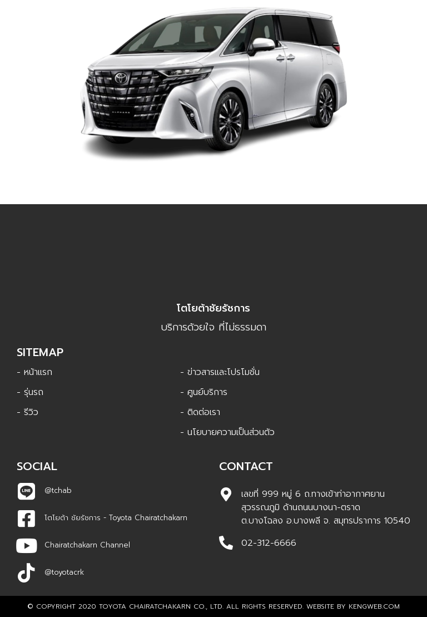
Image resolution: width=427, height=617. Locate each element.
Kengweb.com (374, 606)
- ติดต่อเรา (200, 412)
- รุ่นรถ (30, 392)
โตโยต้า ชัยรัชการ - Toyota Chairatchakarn (115, 517)
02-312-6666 (268, 543)
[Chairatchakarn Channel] (26, 545)
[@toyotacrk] (26, 573)
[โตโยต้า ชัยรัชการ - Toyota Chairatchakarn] (26, 518)
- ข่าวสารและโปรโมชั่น (220, 372)
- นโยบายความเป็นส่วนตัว (227, 432)
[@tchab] (26, 491)
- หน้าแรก (34, 372)
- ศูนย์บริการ (203, 392)
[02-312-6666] (226, 543)
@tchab (58, 490)
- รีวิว (27, 412)
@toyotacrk (64, 572)
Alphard (214, 170)
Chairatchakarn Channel (87, 545)
